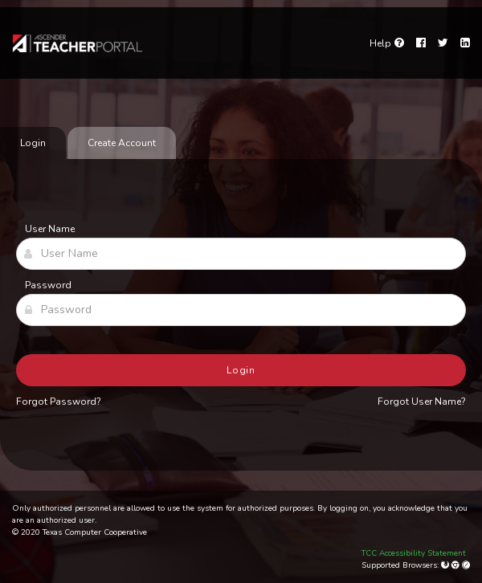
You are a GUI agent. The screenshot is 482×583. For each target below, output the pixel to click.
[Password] (241, 310)
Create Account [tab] (122, 143)
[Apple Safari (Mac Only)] (466, 565)
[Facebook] (421, 43)
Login (241, 370)
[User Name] (241, 254)
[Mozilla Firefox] (446, 565)
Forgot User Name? (422, 401)
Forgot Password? (58, 401)
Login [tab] (33, 143)
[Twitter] (443, 43)
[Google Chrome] (456, 565)
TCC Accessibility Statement (414, 553)
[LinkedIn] (465, 43)
